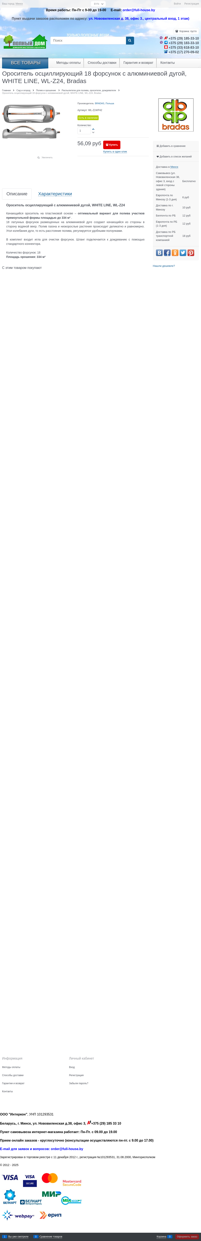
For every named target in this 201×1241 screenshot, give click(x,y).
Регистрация (191, 3)
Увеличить (47, 157)
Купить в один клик (115, 151)
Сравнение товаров (51, 1236)
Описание (16, 194)
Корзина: (188, 31)
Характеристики (55, 194)
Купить (113, 144)
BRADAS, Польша (104, 103)
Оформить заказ (187, 1236)
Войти (177, 3)
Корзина (161, 1236)
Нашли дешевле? (164, 265)
